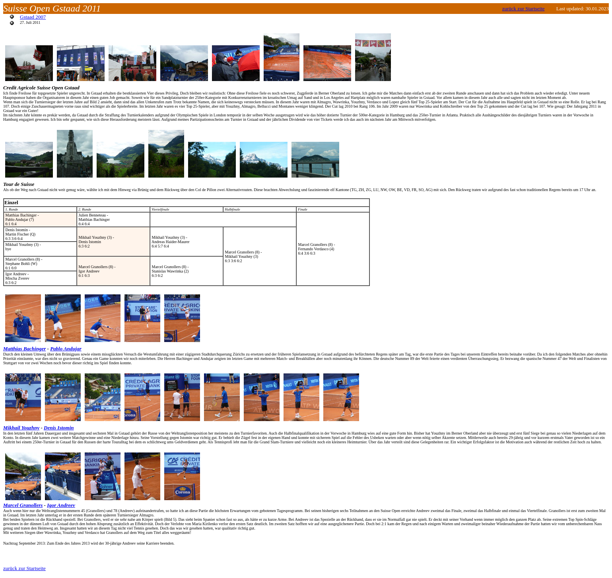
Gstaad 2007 (33, 17)
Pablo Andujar (66, 349)
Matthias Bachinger (24, 349)
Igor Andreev (61, 505)
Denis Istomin (59, 428)
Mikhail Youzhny (21, 428)
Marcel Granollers (23, 505)
